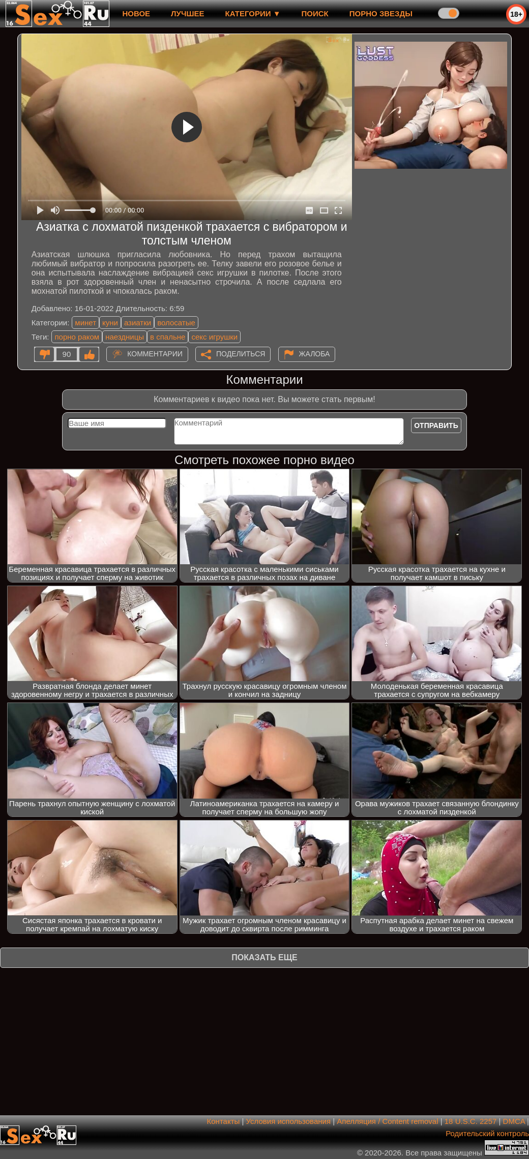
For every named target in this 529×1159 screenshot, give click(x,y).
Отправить (436, 425)
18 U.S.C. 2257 (471, 1121)
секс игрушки (214, 336)
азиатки (137, 322)
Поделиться (240, 354)
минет (85, 322)
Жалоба (314, 354)
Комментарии (155, 354)
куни (110, 322)
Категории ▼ (253, 13)
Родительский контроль (487, 1133)
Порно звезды (381, 13)
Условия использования (288, 1121)
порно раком (76, 336)
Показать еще (264, 957)
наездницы (124, 336)
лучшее (187, 13)
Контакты (223, 1121)
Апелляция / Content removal (387, 1121)
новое (136, 13)
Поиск (315, 13)
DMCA (514, 1121)
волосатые (176, 322)
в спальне (167, 336)
